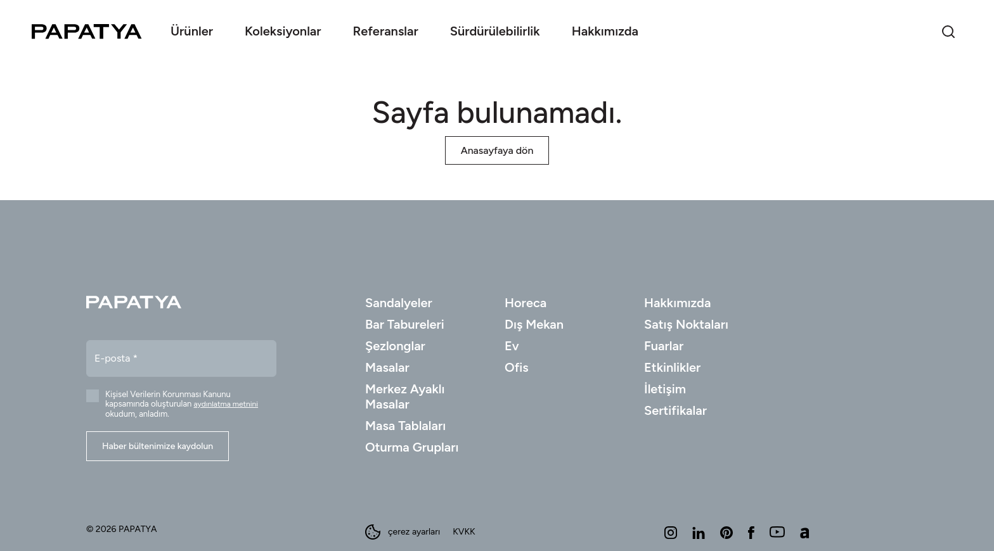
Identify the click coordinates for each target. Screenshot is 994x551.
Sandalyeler (398, 302)
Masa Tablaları (405, 425)
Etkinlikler (672, 367)
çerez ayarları (402, 532)
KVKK (464, 532)
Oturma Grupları (412, 447)
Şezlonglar (395, 345)
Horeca (525, 302)
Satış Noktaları (686, 324)
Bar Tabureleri (404, 324)
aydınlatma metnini (226, 404)
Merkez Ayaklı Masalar (405, 396)
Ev (512, 345)
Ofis (517, 367)
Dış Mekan (534, 324)
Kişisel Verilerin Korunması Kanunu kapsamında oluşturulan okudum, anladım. (181, 404)
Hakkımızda (677, 302)
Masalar (387, 367)
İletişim (665, 388)
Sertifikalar (675, 410)
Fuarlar (663, 345)
